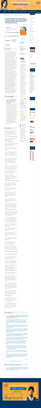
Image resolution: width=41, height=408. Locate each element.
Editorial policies (32, 28)
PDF (23, 38)
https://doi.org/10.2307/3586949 (9, 141)
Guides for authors (32, 22)
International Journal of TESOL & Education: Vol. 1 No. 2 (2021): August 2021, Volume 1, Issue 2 (16, 322)
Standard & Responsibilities (32, 31)
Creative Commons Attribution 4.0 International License (23, 61)
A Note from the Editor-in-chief (22, 350)
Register (38, 12)
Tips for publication (31, 57)
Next (26, 359)
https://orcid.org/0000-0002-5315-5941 (15, 32)
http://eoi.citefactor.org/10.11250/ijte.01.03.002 (11, 270)
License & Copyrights (31, 34)
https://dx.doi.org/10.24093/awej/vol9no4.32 (11, 136)
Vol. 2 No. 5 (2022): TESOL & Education (23, 48)
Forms (31, 26)
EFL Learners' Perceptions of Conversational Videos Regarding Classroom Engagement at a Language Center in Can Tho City (16, 346)
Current (4, 11)
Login (39, 13)
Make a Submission (33, 63)
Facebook (31, 103)
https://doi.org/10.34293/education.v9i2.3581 (11, 251)
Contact (31, 42)
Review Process (32, 24)
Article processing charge (32, 40)
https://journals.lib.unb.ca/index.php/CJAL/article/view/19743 (13, 180)
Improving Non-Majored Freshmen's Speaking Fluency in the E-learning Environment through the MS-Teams (17, 329)
